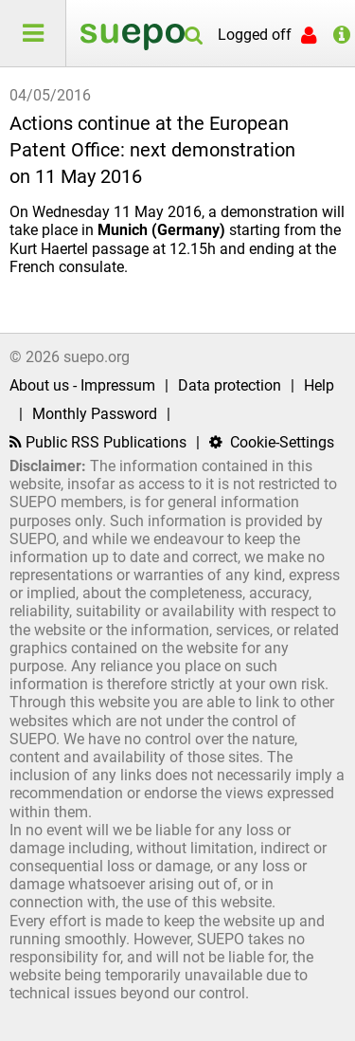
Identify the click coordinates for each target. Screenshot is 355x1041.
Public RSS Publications (97, 442)
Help (319, 385)
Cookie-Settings (271, 442)
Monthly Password (94, 414)
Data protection (229, 385)
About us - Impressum (82, 385)
